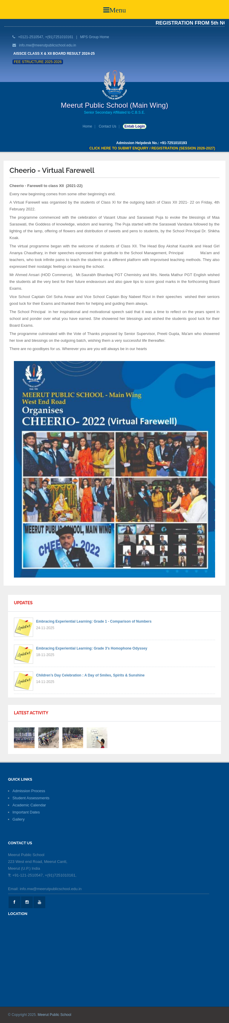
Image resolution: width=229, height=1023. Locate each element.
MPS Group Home (94, 37)
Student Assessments (30, 798)
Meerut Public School (54, 1015)
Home (87, 126)
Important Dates (26, 812)
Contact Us (107, 126)
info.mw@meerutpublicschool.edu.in (47, 45)
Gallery (18, 819)
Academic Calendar (29, 805)
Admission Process (28, 791)
